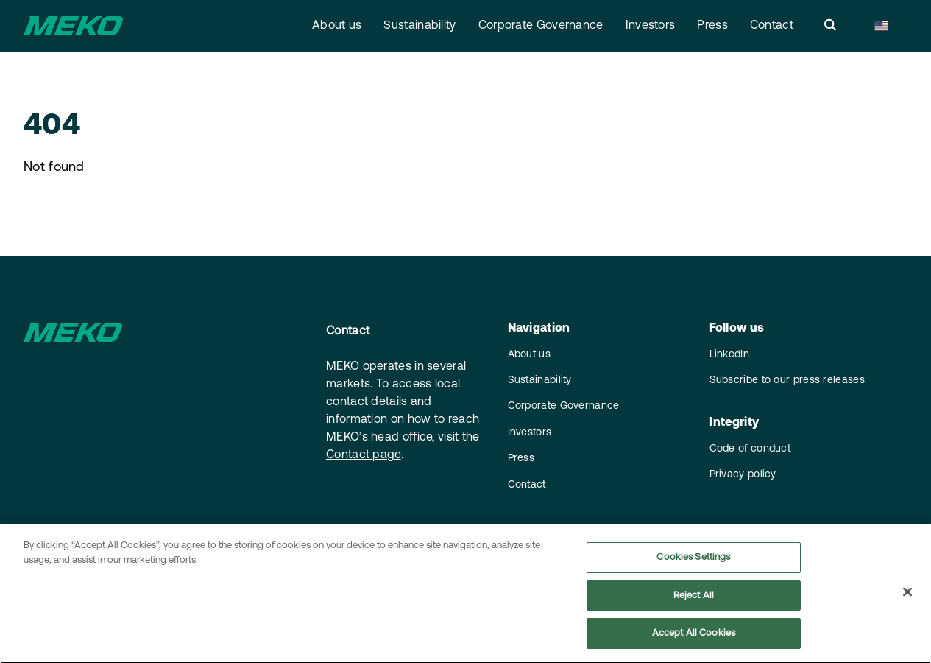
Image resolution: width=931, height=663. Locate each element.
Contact (771, 26)
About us (336, 26)
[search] (830, 26)
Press (712, 26)
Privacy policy (742, 474)
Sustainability (419, 26)
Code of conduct (750, 449)
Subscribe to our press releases (787, 380)
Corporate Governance (540, 26)
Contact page (363, 455)
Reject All (693, 601)
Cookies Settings (693, 562)
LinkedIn (729, 354)
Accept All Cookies (693, 639)
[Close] (907, 597)
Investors (651, 26)
